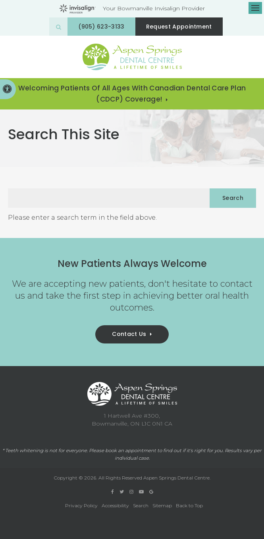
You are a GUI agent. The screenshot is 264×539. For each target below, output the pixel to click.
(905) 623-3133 (101, 27)
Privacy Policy (81, 505)
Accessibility (115, 505)
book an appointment (130, 450)
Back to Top (189, 505)
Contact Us (129, 334)
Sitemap (162, 505)
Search (140, 505)
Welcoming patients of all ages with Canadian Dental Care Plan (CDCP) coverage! (132, 93)
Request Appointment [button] (179, 27)
